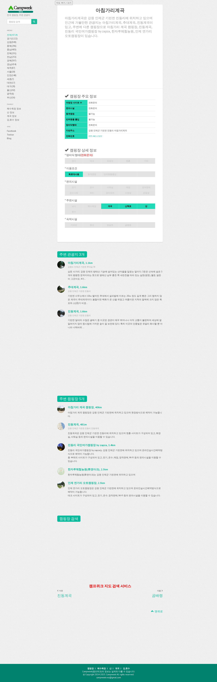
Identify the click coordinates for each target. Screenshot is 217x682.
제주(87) (11, 67)
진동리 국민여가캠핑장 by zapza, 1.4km (91, 445)
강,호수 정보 (13, 119)
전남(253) (11, 56)
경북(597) (11, 60)
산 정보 (10, 112)
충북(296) (11, 45)
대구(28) (11, 86)
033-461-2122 (95, 136)
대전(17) (11, 82)
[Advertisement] (110, 62)
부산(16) (11, 97)
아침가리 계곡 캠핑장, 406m (85, 407)
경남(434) (11, 64)
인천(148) (11, 75)
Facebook (11, 130)
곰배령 (157, 595)
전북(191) (11, 53)
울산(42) (11, 90)
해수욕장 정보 (14, 108)
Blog (9, 138)
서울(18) (11, 71)
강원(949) (11, 42)
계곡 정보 (12, 116)
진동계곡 (64, 595)
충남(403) (11, 49)
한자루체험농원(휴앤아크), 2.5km (88, 469)
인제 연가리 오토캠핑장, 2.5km (86, 483)
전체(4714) (12, 34)
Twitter (10, 134)
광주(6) (10, 93)
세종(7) (10, 79)
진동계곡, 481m (77, 424)
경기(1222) (12, 38)
